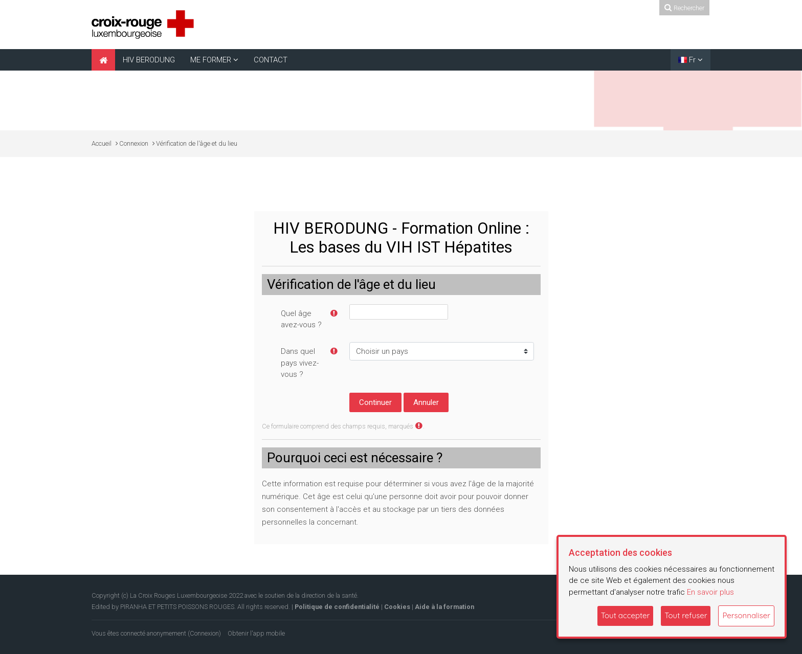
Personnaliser (746, 615)
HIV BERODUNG (149, 59)
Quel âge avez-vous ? (301, 319)
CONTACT (270, 59)
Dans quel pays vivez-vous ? (300, 363)
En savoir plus (710, 592)
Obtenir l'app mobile (256, 633)
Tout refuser (685, 615)
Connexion (204, 633)
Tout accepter (625, 615)
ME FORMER (210, 59)
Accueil (102, 143)
